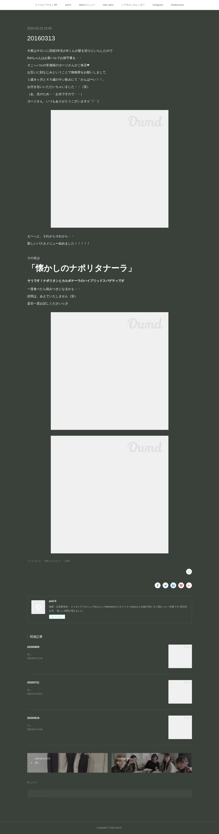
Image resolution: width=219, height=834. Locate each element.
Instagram (158, 5)
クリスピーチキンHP (46, 5)
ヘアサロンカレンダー (133, 5)
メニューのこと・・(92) (37, 561)
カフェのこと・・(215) (59, 561)
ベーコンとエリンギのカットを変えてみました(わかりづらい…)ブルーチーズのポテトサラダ (76, 725)
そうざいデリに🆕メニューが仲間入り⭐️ (49, 654)
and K (68, 5)
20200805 (33, 646)
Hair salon (108, 5)
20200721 (33, 682)
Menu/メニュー (87, 5)
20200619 (33, 717)
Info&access (177, 5)
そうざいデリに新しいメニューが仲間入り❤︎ (50, 689)
